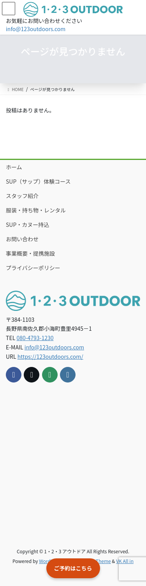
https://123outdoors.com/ (50, 356)
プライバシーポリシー (33, 268)
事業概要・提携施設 (30, 253)
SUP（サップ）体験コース (38, 181)
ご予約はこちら (73, 568)
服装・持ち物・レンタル (36, 210)
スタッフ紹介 (22, 196)
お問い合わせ (22, 239)
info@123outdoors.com (35, 29)
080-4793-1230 (34, 338)
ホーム (14, 167)
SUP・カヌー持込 (27, 224)
